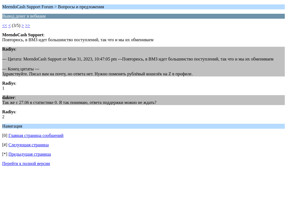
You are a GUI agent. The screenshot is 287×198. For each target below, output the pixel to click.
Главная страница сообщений (36, 135)
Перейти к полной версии (26, 163)
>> (27, 25)
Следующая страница (29, 144)
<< (4, 25)
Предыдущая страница (30, 154)
